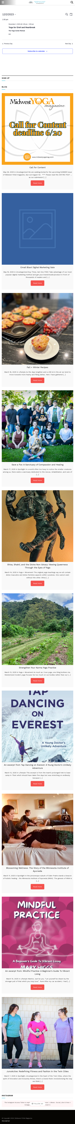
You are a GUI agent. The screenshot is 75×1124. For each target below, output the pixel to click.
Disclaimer (6, 1121)
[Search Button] (72, 2)
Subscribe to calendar (36, 51)
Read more (37, 183)
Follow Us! (37, 1104)
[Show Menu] (3, 2)
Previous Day (7, 44)
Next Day (69, 44)
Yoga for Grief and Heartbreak (22, 27)
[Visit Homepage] (37, 2)
